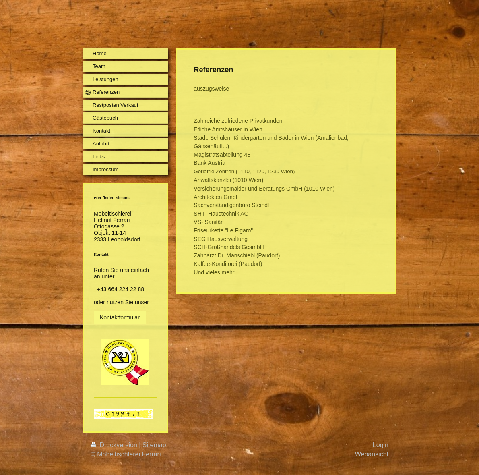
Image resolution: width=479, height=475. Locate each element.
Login (380, 445)
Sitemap (154, 445)
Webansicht (371, 454)
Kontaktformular (120, 317)
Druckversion (115, 445)
